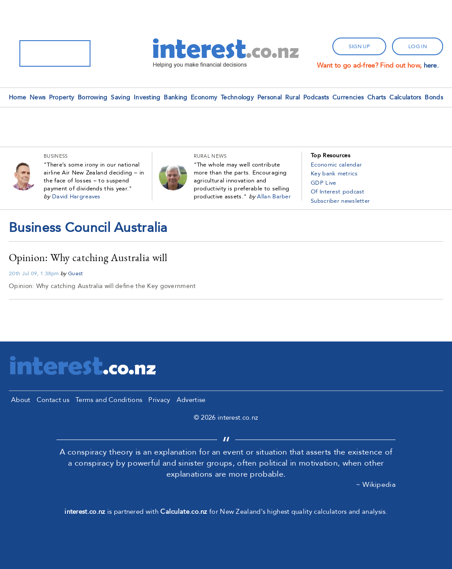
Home (17, 97)
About (20, 399)
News (37, 97)
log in (417, 46)
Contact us (53, 399)
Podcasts (316, 97)
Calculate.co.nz (183, 511)
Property (61, 97)
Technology (237, 97)
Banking (175, 97)
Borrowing (93, 97)
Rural (292, 97)
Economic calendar (336, 165)
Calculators (405, 97)
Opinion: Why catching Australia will (88, 257)
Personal (269, 97)
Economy (204, 97)
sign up (359, 46)
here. (431, 65)
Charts (376, 97)
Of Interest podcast (338, 192)
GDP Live (323, 183)
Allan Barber (274, 197)
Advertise (191, 399)
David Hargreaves (76, 197)
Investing (147, 97)
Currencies (348, 97)
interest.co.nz (84, 511)
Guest (75, 273)
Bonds (434, 97)
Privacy (159, 399)
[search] (43, 53)
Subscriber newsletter (340, 201)
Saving (120, 97)
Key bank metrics (334, 174)
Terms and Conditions (108, 399)
